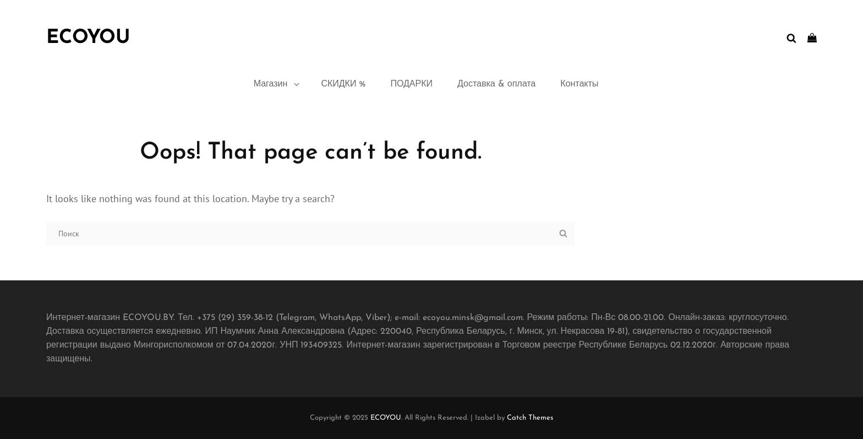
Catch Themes (530, 417)
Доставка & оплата (496, 84)
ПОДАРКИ (411, 84)
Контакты (579, 84)
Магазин (278, 84)
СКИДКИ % (343, 84)
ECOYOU (88, 38)
